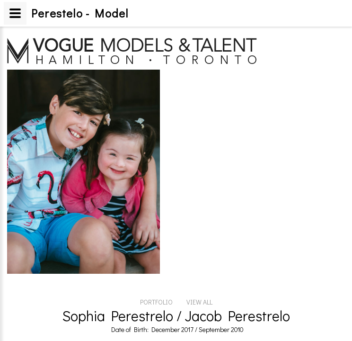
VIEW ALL (199, 248)
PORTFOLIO (156, 248)
